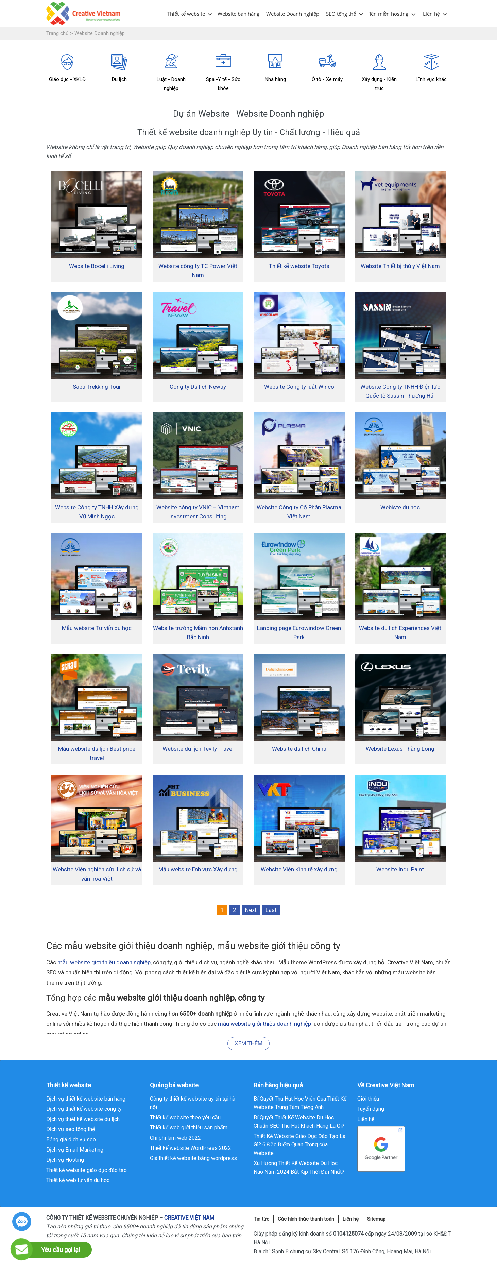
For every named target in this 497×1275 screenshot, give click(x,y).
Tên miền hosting (389, 13)
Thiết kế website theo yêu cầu (185, 1117)
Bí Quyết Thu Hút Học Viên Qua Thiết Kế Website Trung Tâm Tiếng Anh (300, 1102)
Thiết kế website (186, 13)
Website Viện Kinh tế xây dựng (299, 869)
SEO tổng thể (341, 13)
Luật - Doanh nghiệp (171, 72)
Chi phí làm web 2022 (175, 1138)
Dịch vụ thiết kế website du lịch (83, 1119)
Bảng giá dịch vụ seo (71, 1139)
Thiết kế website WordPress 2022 (190, 1148)
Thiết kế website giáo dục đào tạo (86, 1170)
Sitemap (376, 1219)
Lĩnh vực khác (431, 68)
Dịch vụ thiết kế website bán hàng (85, 1098)
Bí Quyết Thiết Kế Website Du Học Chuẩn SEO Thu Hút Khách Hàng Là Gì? (299, 1121)
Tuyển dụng (370, 1109)
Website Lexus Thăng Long (400, 748)
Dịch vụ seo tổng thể (70, 1129)
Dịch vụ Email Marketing (74, 1149)
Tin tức (261, 1219)
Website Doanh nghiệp (292, 13)
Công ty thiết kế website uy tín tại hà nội (192, 1102)
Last (271, 909)
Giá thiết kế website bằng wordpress (193, 1158)
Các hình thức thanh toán (306, 1219)
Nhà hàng (275, 68)
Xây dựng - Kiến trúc (379, 72)
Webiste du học (400, 507)
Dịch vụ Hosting (65, 1160)
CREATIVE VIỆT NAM (189, 1217)
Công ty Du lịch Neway (198, 386)
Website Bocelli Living (96, 265)
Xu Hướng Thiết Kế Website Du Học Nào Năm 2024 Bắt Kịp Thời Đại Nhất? (299, 1167)
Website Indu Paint (400, 869)
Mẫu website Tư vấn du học (97, 628)
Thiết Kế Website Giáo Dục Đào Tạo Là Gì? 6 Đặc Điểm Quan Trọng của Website (299, 1144)
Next (251, 909)
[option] (67, 69)
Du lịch (119, 68)
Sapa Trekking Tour (97, 386)
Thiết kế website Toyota (299, 265)
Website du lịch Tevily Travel (198, 748)
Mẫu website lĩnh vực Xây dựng (198, 869)
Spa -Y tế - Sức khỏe (223, 72)
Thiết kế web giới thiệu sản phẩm (188, 1127)
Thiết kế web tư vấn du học (77, 1180)
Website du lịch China (299, 748)
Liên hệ (431, 13)
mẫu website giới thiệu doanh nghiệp (104, 962)
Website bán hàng (238, 13)
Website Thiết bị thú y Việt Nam (400, 265)
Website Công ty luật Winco (299, 386)
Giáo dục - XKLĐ (67, 68)
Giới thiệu (368, 1098)
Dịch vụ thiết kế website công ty (84, 1109)
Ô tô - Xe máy (327, 68)
